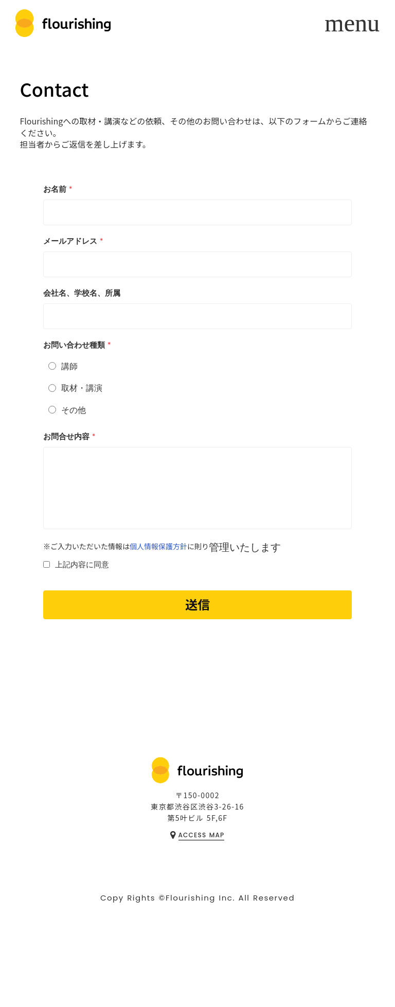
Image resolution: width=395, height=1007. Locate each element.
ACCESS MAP (201, 835)
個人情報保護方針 (158, 546)
